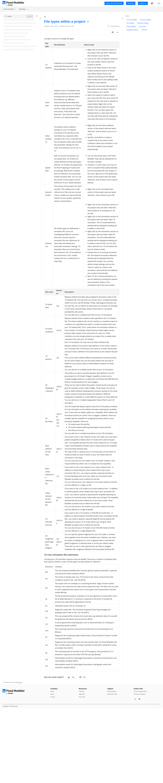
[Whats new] (152, 3)
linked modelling (131, 26)
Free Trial (82, 697)
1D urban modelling (145, 20)
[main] (82, 348)
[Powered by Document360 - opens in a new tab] (12, 682)
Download (131, 3)
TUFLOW (144, 30)
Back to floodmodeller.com (114, 3)
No (82, 677)
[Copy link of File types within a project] (88, 22)
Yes (71, 677)
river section (142, 26)
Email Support (111, 691)
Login (158, 3)
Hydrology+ (22, 9)
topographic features (132, 30)
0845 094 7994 (112, 694)
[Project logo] (13, 3)
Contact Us (143, 3)
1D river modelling (132, 20)
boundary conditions (142, 23)
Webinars (82, 694)
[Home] (45, 17)
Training (81, 691)
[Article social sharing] (112, 32)
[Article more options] (117, 32)
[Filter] (37, 16)
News (52, 694)
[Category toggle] (41, 18)
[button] (18, 16)
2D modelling (130, 23)
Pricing (52, 697)
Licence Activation (8, 9)
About (52, 691)
